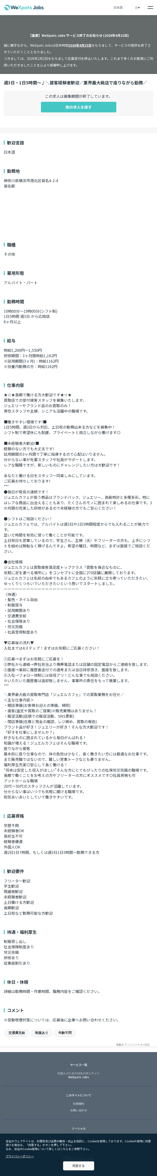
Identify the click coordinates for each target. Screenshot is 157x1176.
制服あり (41, 1033)
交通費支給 (16, 1033)
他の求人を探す (78, 107)
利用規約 (78, 1104)
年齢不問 (65, 1033)
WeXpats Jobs (78, 1075)
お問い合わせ (78, 1110)
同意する (78, 1166)
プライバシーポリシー (20, 1156)
